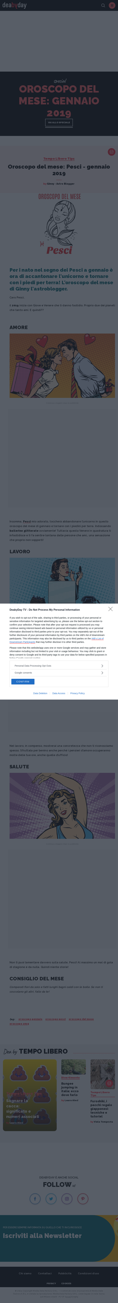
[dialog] (59, 652)
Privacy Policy (77, 693)
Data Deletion (40, 693)
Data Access (58, 693)
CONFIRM (22, 681)
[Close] (111, 610)
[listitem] (59, 666)
